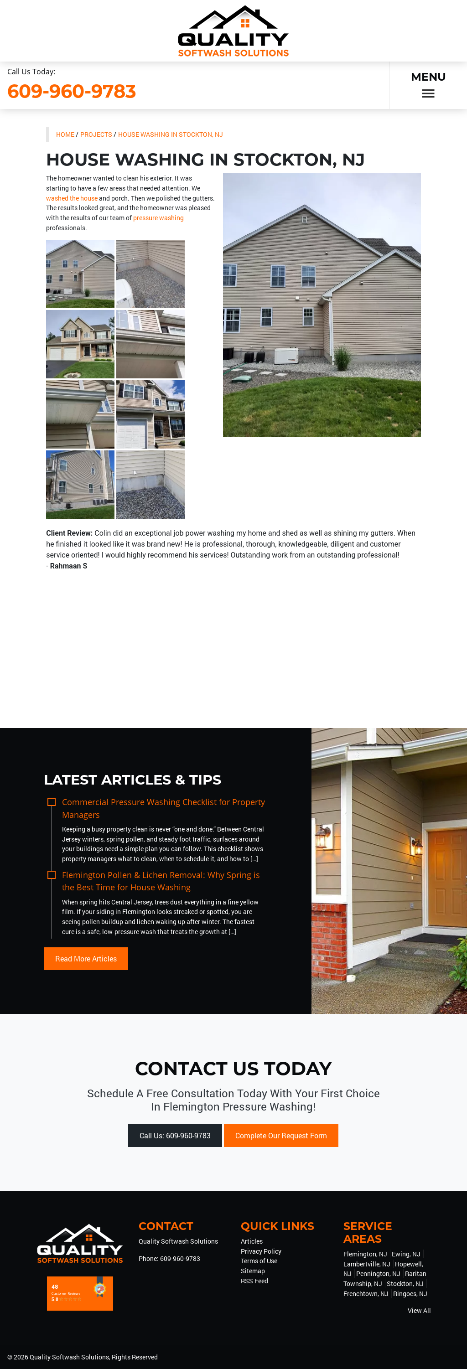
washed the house (72, 198)
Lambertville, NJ (366, 1264)
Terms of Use (259, 1260)
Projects (96, 134)
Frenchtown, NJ (366, 1293)
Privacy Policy (261, 1251)
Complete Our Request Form (281, 1135)
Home (65, 134)
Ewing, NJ (406, 1254)
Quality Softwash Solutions (69, 1357)
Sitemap (253, 1270)
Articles (252, 1241)
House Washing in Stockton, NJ (170, 134)
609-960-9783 (71, 91)
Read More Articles (86, 958)
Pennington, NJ (378, 1273)
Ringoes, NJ (410, 1293)
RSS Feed (254, 1280)
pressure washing (158, 217)
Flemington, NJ (365, 1254)
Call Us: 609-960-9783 (175, 1135)
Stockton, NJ (405, 1283)
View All (419, 1310)
